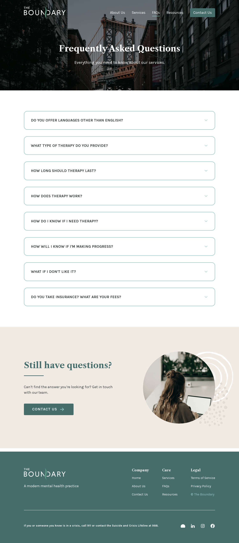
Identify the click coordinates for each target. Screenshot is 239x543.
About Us (117, 12)
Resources (174, 12)
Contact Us (202, 12)
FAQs (156, 12)
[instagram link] (202, 526)
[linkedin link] (192, 526)
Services (138, 12)
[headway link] (182, 526)
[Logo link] (45, 13)
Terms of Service (203, 478)
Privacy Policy (201, 486)
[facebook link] (212, 526)
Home (136, 478)
